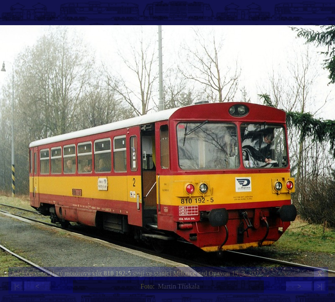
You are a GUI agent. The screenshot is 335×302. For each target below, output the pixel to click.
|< (16, 286)
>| (319, 286)
